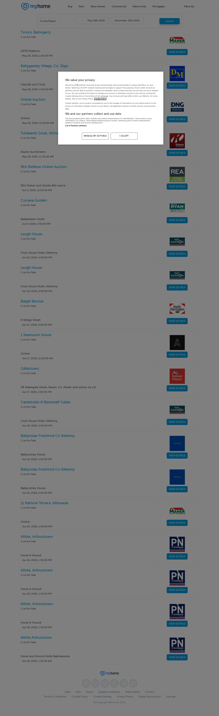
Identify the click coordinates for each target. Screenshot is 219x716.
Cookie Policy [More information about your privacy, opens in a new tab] (100, 99)
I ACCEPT (124, 136)
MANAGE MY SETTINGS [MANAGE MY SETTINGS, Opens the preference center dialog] (95, 136)
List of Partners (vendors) (76, 126)
